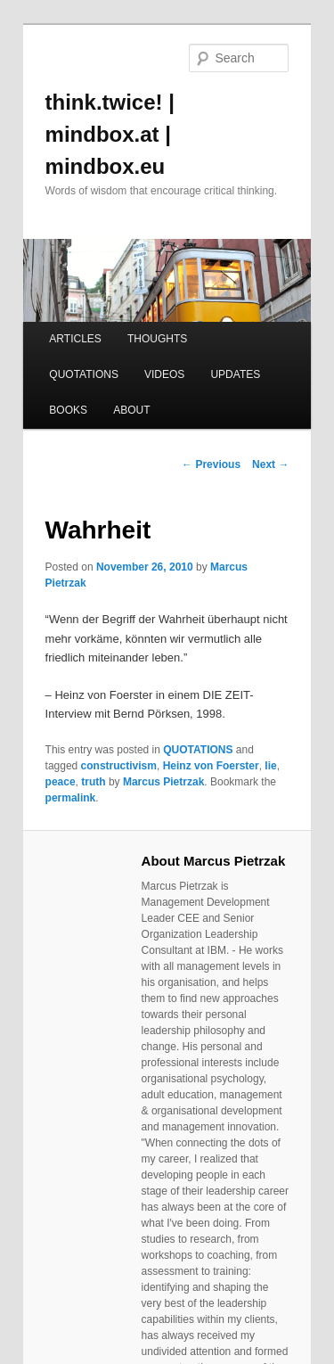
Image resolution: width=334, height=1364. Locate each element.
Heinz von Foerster (211, 766)
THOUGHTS (157, 339)
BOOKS (68, 410)
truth (93, 782)
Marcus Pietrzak (163, 782)
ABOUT (131, 410)
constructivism (119, 766)
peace (60, 782)
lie (270, 766)
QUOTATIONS (83, 374)
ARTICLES (75, 339)
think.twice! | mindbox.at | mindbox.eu (110, 134)
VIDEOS (164, 374)
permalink (70, 798)
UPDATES (235, 374)
